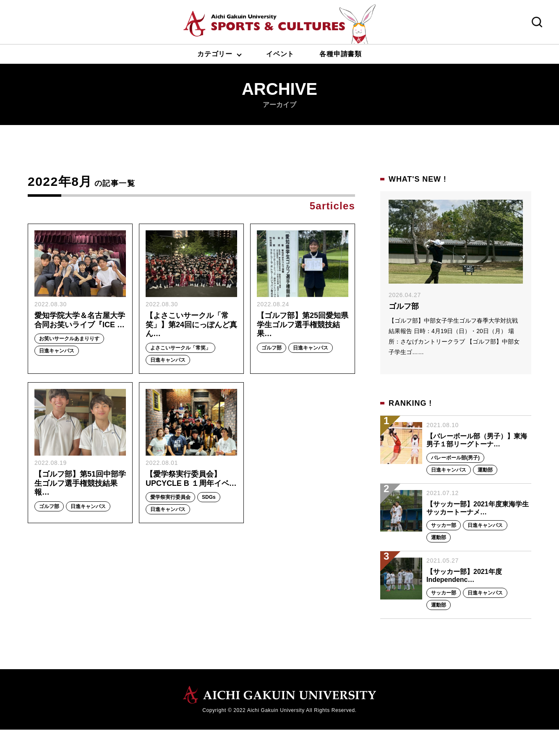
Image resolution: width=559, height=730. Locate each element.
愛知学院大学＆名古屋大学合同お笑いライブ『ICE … (79, 320)
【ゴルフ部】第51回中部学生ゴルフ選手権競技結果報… (79, 484)
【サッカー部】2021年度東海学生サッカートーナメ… (477, 508)
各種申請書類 (340, 53)
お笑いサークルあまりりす (69, 339)
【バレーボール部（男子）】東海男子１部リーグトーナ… (476, 440)
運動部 (485, 470)
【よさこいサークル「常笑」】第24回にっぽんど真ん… (188, 325)
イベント (280, 53)
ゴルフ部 (271, 348)
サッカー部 (443, 525)
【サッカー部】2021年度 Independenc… (464, 575)
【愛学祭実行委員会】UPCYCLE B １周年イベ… (191, 479)
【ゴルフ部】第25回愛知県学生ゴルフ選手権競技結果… (302, 325)
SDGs (209, 498)
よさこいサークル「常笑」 (180, 348)
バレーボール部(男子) (455, 458)
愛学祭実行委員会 (170, 498)
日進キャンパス (56, 352)
